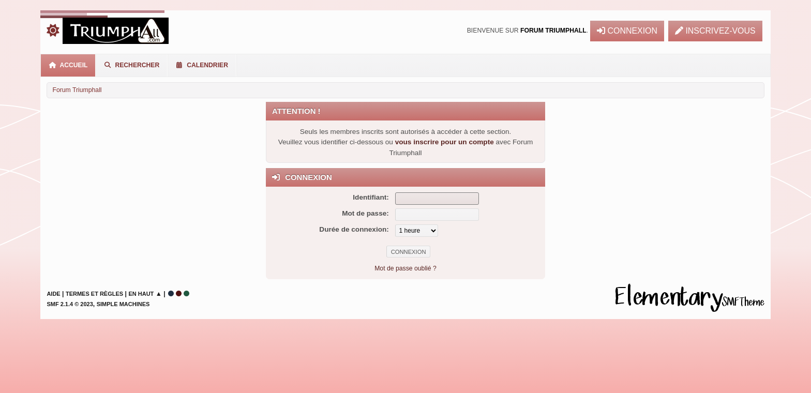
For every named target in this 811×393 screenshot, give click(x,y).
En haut (141, 294)
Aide (53, 294)
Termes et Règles (94, 294)
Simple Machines (123, 304)
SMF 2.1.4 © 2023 (70, 304)
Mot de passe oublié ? (405, 268)
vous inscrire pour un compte (444, 142)
